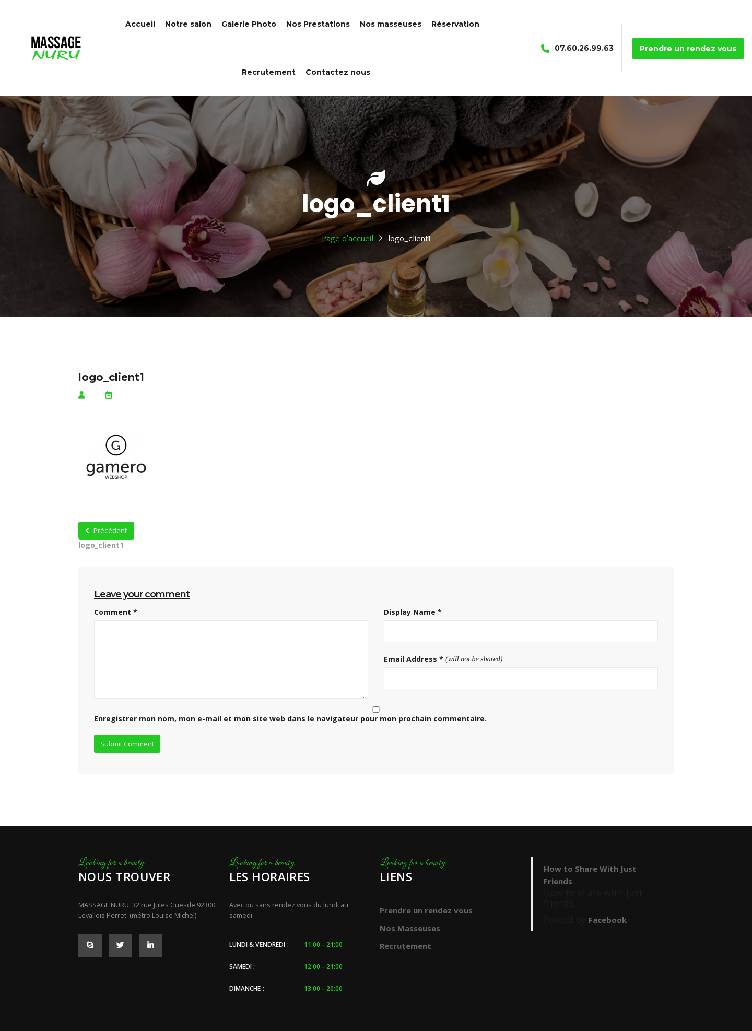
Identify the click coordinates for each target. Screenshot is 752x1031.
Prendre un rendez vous (426, 910)
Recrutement (405, 946)
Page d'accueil (347, 238)
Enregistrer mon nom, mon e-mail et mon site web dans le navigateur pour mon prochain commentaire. (290, 718)
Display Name (413, 612)
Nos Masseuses (410, 928)
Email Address (413, 659)
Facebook (608, 920)
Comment (115, 612)
